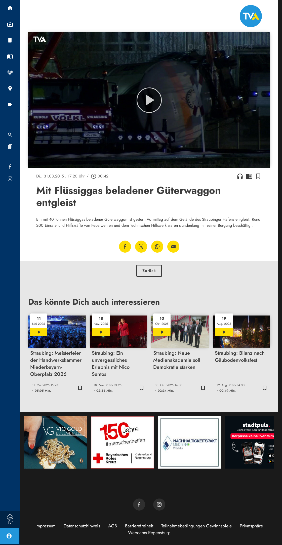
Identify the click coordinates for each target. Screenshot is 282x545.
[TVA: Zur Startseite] (251, 16)
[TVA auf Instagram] (159, 504)
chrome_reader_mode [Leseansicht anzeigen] (249, 176)
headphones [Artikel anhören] (240, 176)
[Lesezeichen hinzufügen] (258, 176)
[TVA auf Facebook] (139, 504)
